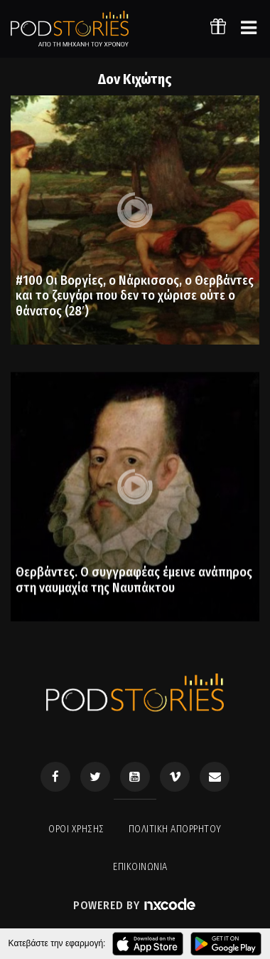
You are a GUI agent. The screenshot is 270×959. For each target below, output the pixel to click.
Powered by (135, 905)
